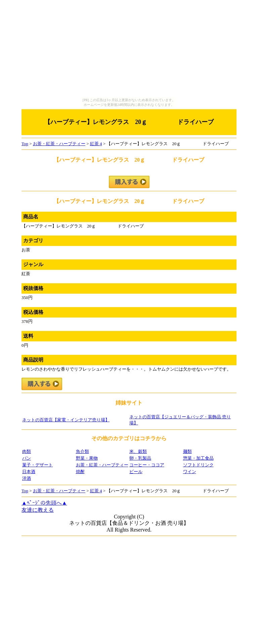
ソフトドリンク (198, 464)
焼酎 (80, 471)
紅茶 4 (96, 143)
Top (25, 143)
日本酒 (28, 471)
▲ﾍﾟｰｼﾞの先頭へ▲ (44, 503)
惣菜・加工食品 (198, 458)
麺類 (187, 451)
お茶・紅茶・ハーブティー (59, 143)
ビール (135, 471)
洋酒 (26, 478)
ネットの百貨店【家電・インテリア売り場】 (66, 419)
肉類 (26, 451)
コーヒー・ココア (146, 464)
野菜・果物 (87, 458)
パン (26, 458)
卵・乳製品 (140, 458)
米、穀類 (138, 451)
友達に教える (38, 510)
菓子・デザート (37, 464)
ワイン (189, 471)
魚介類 (82, 451)
